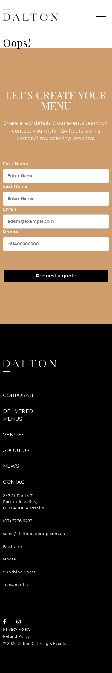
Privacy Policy (16, 629)
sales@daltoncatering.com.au (34, 533)
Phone (10, 232)
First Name (15, 164)
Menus (12, 419)
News (11, 466)
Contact (15, 482)
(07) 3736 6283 (17, 520)
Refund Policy (16, 636)
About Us (16, 450)
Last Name (15, 187)
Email (9, 209)
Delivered (18, 411)
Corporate (19, 395)
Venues (13, 434)
